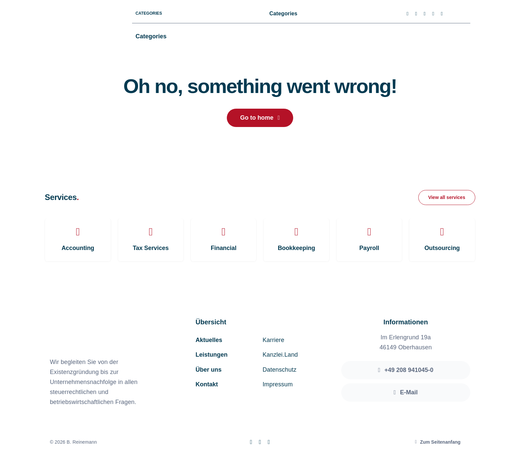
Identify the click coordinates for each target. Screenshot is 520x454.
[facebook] (408, 13)
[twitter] (416, 13)
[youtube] (433, 13)
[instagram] (425, 13)
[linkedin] (442, 13)
